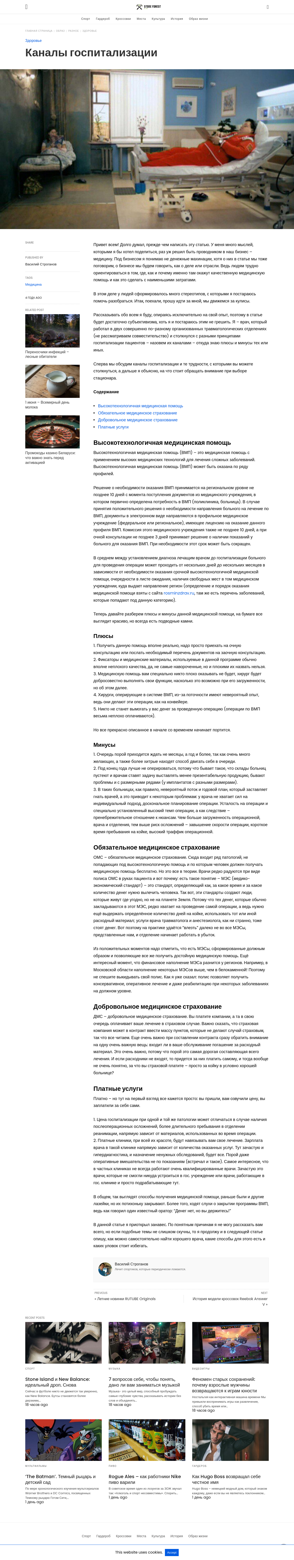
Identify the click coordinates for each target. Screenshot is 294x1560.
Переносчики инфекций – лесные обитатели (47, 354)
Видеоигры (201, 1368)
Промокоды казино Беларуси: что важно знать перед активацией (50, 457)
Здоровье (89, 31)
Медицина (33, 284)
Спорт (85, 19)
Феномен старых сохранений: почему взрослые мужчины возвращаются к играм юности (224, 1385)
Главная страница (39, 31)
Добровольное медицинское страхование (138, 420)
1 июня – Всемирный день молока (47, 405)
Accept (172, 1552)
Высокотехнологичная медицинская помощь (140, 406)
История (177, 19)
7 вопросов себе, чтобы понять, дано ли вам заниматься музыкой (144, 1382)
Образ (60, 31)
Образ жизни (198, 19)
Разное (73, 31)
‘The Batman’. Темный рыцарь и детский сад (60, 1479)
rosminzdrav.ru (179, 593)
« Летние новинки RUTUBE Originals (125, 1298)
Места (141, 19)
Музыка (114, 1368)
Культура (158, 19)
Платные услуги (113, 427)
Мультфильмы (36, 1466)
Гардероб (103, 19)
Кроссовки (123, 19)
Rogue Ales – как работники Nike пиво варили (145, 1479)
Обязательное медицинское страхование (137, 413)
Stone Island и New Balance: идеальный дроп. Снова (57, 1382)
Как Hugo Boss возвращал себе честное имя (226, 1479)
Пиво (113, 1466)
